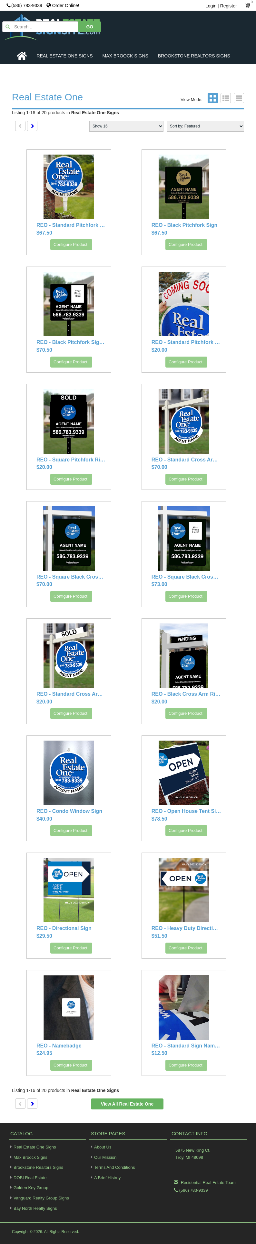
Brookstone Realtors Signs (194, 55)
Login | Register (221, 5)
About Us (102, 1147)
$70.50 (44, 350)
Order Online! (62, 5)
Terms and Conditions (114, 1167)
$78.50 (159, 819)
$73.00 (159, 584)
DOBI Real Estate (28, 1177)
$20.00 (159, 350)
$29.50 (44, 936)
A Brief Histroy (107, 1178)
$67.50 (44, 233)
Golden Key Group (28, 1187)
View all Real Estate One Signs (127, 1106)
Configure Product (70, 244)
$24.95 (44, 1053)
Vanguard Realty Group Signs (39, 1198)
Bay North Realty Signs (33, 1208)
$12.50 (159, 1053)
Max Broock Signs (125, 55)
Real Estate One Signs (65, 55)
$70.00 (159, 467)
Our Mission (105, 1157)
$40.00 (44, 819)
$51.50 (159, 936)
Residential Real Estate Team (208, 1182)
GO (232, 26)
